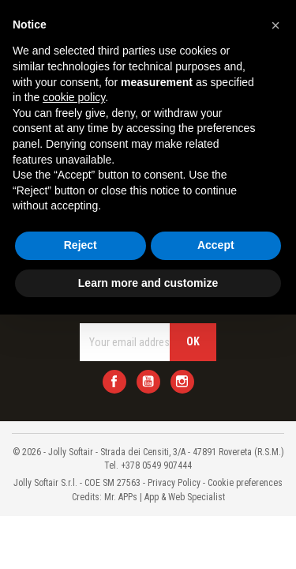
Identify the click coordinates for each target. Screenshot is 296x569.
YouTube (148, 382)
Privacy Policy (174, 482)
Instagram (182, 382)
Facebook (114, 382)
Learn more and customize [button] (148, 283)
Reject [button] (80, 245)
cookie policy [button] (74, 97)
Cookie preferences (245, 482)
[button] (275, 25)
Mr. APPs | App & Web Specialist (164, 497)
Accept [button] (215, 245)
